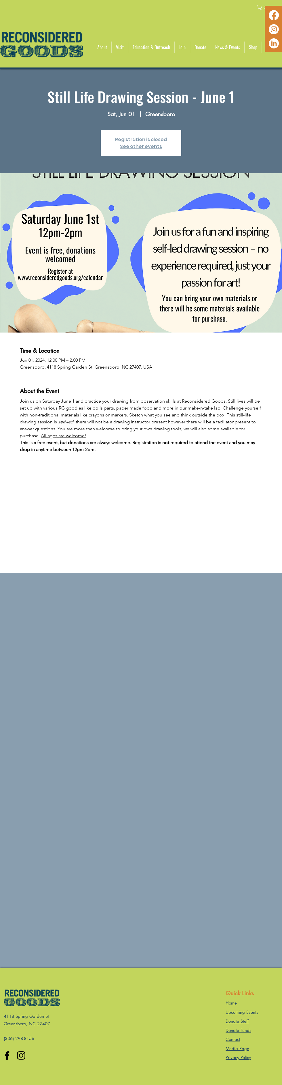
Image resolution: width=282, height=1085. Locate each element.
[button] (102, 47)
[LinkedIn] (274, 43)
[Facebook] (274, 15)
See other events (141, 146)
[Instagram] (274, 29)
